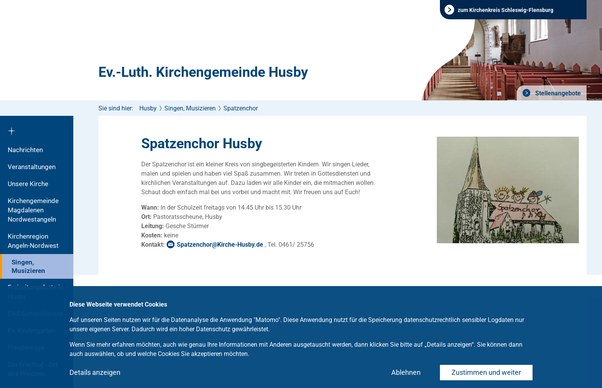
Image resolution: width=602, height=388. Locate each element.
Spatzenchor (240, 108)
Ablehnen (406, 372)
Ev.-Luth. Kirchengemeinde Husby (203, 72)
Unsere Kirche (28, 184)
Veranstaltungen (32, 167)
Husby (148, 108)
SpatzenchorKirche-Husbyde (220, 244)
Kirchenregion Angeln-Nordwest (33, 240)
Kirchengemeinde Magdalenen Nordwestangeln (33, 210)
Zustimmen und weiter (486, 372)
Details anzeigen (94, 372)
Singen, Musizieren (28, 266)
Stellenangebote (557, 93)
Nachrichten (25, 150)
